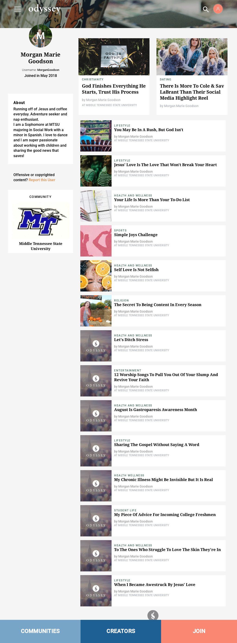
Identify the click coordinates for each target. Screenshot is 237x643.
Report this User (42, 180)
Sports (120, 230)
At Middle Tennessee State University (109, 105)
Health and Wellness (133, 195)
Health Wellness (129, 475)
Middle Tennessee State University (40, 246)
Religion (121, 300)
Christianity (92, 79)
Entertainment (127, 370)
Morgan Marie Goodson (103, 100)
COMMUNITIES (40, 631)
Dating (165, 79)
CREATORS (120, 631)
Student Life (125, 510)
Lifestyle (122, 125)
